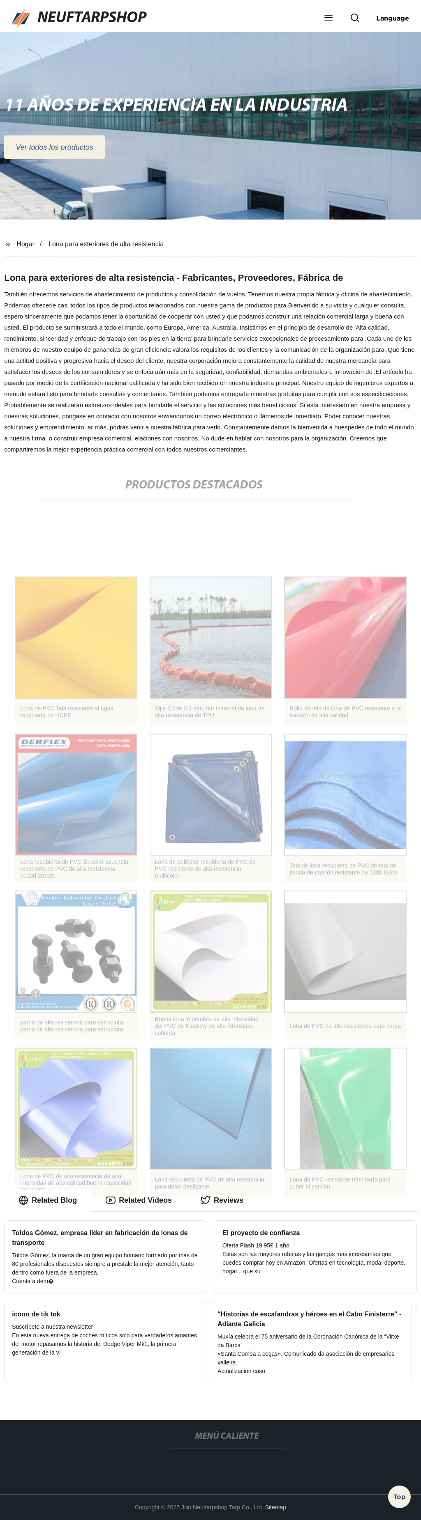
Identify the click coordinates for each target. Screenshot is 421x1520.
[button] (328, 18)
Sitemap (275, 1507)
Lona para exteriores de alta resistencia (106, 244)
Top (399, 1495)
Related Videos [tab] (139, 1200)
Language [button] (392, 18)
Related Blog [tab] (48, 1200)
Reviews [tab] (222, 1200)
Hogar (25, 244)
